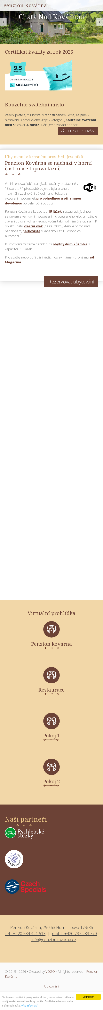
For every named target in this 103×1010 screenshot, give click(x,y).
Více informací (29, 1005)
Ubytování (51, 986)
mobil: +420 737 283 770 (74, 933)
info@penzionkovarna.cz (53, 939)
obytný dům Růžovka (70, 244)
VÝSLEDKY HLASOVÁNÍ (78, 131)
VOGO (50, 971)
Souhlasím (88, 997)
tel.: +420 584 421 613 (25, 933)
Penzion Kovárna (25, 5)
